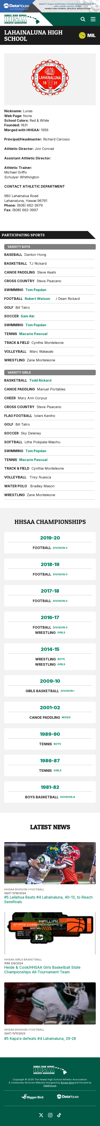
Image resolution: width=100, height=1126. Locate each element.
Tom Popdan (35, 290)
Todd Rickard (40, 380)
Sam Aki (27, 316)
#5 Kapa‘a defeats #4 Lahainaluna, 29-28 (40, 1039)
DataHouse (50, 1085)
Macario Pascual (33, 334)
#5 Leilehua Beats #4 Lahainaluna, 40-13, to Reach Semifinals (48, 899)
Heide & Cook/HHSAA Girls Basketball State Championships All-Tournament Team (42, 969)
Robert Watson (37, 299)
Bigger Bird (67, 1082)
